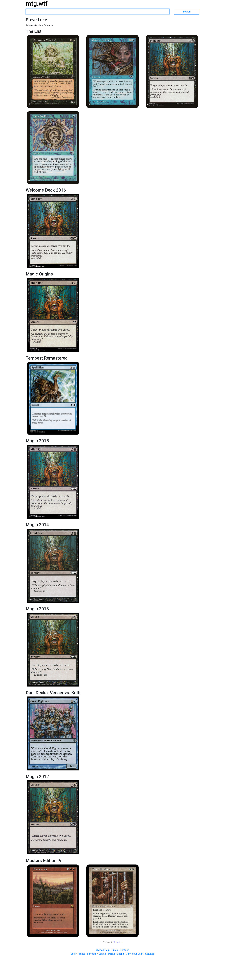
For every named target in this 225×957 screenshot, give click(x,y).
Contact (124, 950)
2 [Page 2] (113, 942)
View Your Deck (135, 953)
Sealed (102, 953)
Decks (121, 953)
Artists (82, 953)
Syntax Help (103, 950)
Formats (92, 953)
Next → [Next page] (119, 942)
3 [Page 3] (114, 942)
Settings (149, 953)
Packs (111, 953)
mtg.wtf (37, 3)
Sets (73, 953)
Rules (115, 950)
